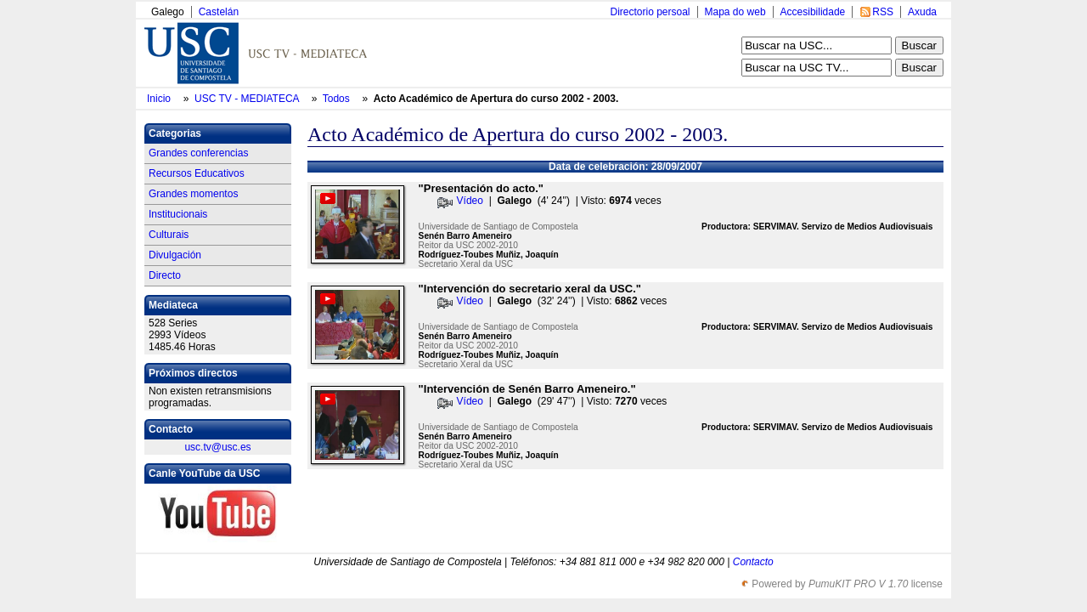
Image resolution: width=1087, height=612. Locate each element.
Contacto (753, 562)
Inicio (160, 99)
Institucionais (178, 214)
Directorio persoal (650, 12)
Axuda (922, 12)
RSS (882, 12)
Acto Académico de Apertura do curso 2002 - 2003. (496, 99)
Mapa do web (735, 12)
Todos (337, 99)
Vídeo (470, 201)
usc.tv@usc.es (217, 447)
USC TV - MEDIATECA (247, 99)
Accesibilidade (813, 12)
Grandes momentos (193, 194)
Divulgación (175, 255)
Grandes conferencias (198, 153)
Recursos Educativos (197, 173)
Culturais (169, 235)
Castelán (219, 12)
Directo (165, 275)
